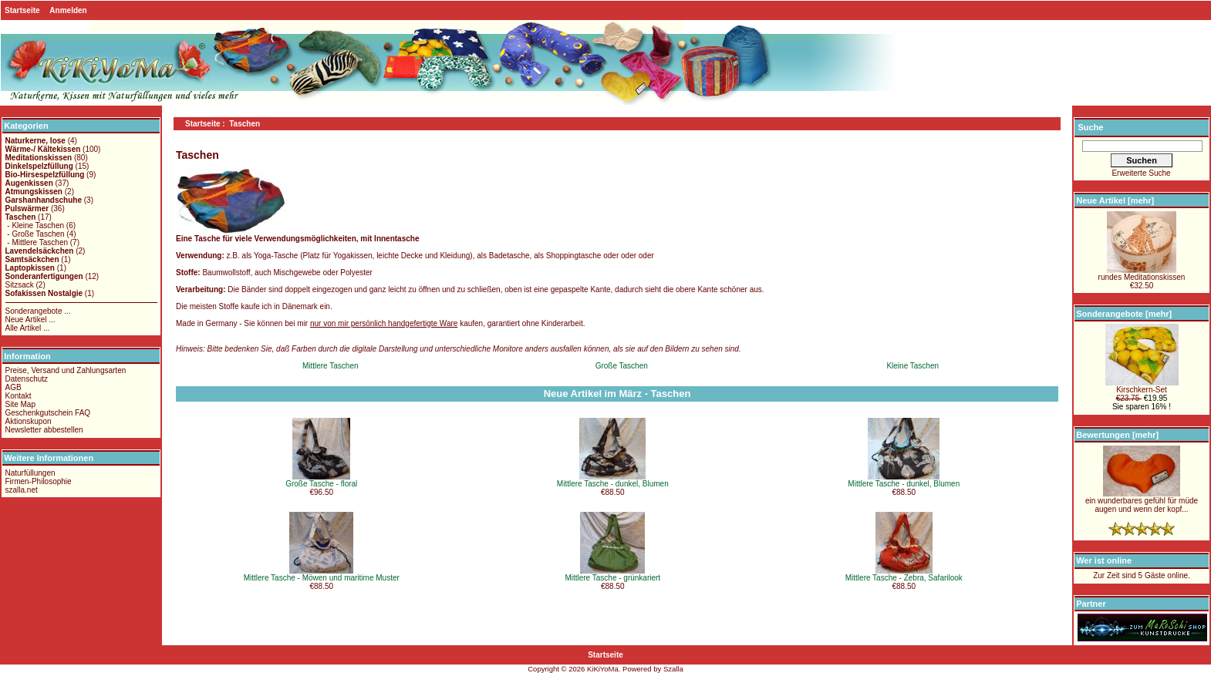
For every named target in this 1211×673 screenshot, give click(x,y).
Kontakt (18, 396)
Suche (1090, 127)
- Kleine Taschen (35, 225)
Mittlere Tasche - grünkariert (612, 578)
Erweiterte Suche (1140, 173)
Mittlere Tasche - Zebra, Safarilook (904, 578)
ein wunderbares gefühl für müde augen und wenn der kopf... (1141, 501)
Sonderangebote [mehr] (1124, 313)
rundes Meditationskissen (1142, 273)
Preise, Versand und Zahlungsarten (65, 370)
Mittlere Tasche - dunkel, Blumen (613, 484)
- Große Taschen (35, 234)
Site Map (20, 404)
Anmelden (67, 10)
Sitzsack (19, 285)
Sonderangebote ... (38, 311)
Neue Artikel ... (30, 319)
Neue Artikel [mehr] (1115, 200)
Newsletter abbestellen (44, 430)
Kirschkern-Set (1142, 386)
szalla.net (21, 490)
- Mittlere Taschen (37, 242)
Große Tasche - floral (321, 484)
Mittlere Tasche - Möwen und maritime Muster (322, 578)
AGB (13, 387)
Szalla (673, 669)
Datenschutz (27, 379)
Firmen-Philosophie (38, 481)
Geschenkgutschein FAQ (48, 413)
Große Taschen (621, 365)
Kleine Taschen (912, 365)
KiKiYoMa (603, 669)
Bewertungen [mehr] (1117, 434)
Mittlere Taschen (330, 365)
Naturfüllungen (30, 473)
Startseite (22, 10)
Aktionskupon (28, 421)
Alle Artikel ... (27, 328)
